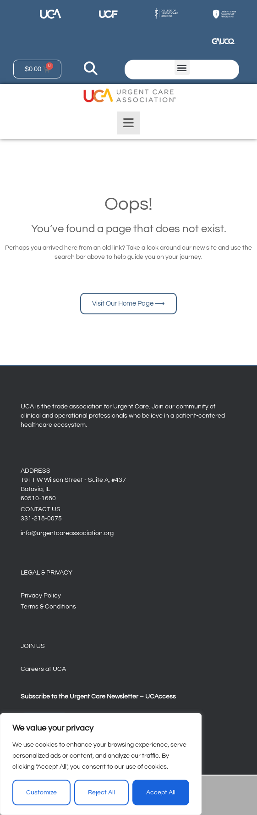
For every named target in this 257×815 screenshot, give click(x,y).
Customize (41, 792)
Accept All (160, 792)
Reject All (101, 792)
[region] (101, 764)
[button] (182, 67)
